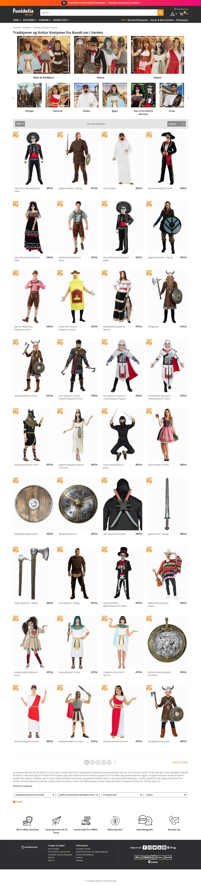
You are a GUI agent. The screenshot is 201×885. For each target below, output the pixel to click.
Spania (150, 795)
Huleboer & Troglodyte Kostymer (29, 795)
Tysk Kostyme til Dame (158, 464)
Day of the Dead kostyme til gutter (116, 259)
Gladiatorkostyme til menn (71, 741)
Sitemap (79, 860)
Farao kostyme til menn (70, 672)
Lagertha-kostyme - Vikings (160, 257)
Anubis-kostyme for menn (26, 464)
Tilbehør (44, 20)
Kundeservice (29, 847)
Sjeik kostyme (109, 188)
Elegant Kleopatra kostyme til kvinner (71, 466)
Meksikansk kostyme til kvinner (114, 328)
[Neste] (115, 762)
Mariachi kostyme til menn (160, 188)
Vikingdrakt (153, 326)
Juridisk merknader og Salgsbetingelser (92, 851)
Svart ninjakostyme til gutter (113, 466)
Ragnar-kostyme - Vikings (70, 188)
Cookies (79, 857)
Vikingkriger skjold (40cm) (26, 534)
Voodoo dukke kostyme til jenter (26, 673)
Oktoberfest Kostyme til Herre (70, 259)
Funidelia (17, 27)
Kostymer (28, 20)
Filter (18, 123)
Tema (16, 20)
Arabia (86, 110)
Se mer (19, 802)
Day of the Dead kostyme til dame (27, 259)
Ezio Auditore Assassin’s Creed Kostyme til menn (159, 397)
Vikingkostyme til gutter (159, 741)
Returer (51, 857)
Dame (157, 77)
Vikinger (29, 110)
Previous (13, 98)
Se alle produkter (180, 762)
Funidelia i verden (83, 848)
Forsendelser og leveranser (59, 851)
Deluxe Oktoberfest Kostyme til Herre (23, 328)
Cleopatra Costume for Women (113, 673)
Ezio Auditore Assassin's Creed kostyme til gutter (114, 397)
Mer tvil (51, 860)
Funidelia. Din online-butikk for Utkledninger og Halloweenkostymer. (23, 12)
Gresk (172, 110)
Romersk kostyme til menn (26, 741)
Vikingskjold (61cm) (67, 534)
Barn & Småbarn (43, 77)
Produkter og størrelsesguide (60, 854)
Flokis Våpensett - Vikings (26, 603)
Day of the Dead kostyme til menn (27, 190)
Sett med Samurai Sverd (114, 534)
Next (187, 98)
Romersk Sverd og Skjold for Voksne (159, 673)
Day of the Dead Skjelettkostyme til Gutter (115, 604)
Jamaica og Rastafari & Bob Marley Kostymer (78, 795)
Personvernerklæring (84, 854)
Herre (100, 77)
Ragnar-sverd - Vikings (158, 534)
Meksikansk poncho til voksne (158, 604)
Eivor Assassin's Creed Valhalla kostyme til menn (71, 397)
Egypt (115, 110)
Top (123, 20)
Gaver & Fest (60, 20)
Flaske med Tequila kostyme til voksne (68, 328)
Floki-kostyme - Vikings (69, 603)
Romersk (58, 110)
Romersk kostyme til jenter (115, 741)
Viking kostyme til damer (25, 395)
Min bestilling (53, 848)
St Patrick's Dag (110, 795)
